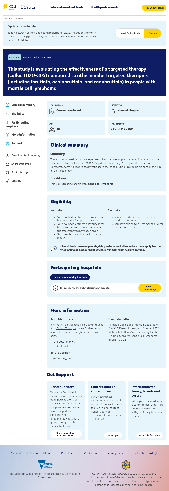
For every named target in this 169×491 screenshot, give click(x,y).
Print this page (16, 173)
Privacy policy (116, 453)
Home (7, 18)
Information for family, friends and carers (146, 390)
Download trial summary (22, 156)
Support (13, 143)
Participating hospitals (17, 124)
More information (20, 134)
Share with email (18, 164)
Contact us (90, 453)
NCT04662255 (66, 342)
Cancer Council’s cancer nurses (103, 388)
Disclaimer (67, 453)
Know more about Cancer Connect (65, 434)
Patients (153, 33)
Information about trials (66, 7)
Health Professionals (130, 33)
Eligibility (14, 114)
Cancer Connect (62, 386)
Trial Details (18, 18)
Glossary (13, 181)
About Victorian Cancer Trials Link (30, 453)
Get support (113, 435)
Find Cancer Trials (154, 7)
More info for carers (149, 435)
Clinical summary (20, 105)
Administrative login (146, 453)
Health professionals (104, 7)
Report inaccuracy (150, 288)
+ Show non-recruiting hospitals (70, 277)
